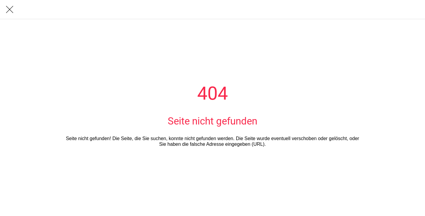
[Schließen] (9, 9)
